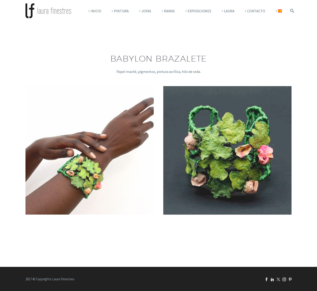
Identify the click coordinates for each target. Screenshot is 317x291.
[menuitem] (278, 10)
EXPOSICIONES (199, 11)
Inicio (96, 11)
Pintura (121, 11)
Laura (229, 11)
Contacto (256, 11)
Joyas (146, 11)
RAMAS (169, 11)
